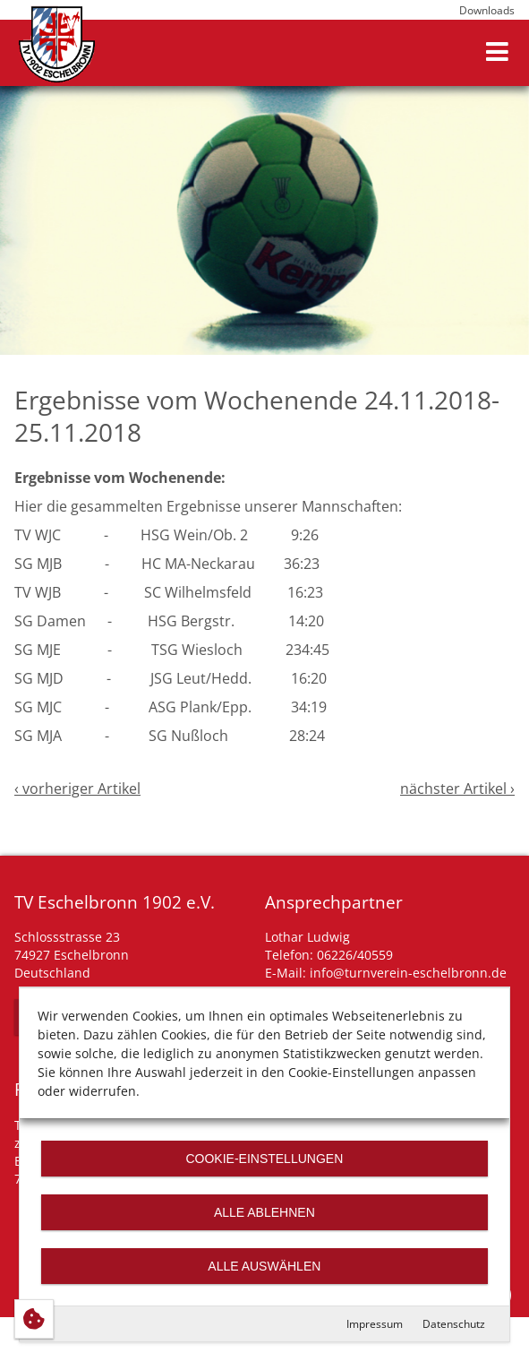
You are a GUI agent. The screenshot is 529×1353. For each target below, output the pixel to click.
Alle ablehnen (264, 1212)
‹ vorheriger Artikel (77, 788)
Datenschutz (453, 1324)
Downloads (487, 10)
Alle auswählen (264, 1266)
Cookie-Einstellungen (265, 1158)
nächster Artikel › (457, 788)
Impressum (374, 1324)
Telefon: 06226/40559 (329, 954)
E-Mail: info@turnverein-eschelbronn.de (386, 972)
